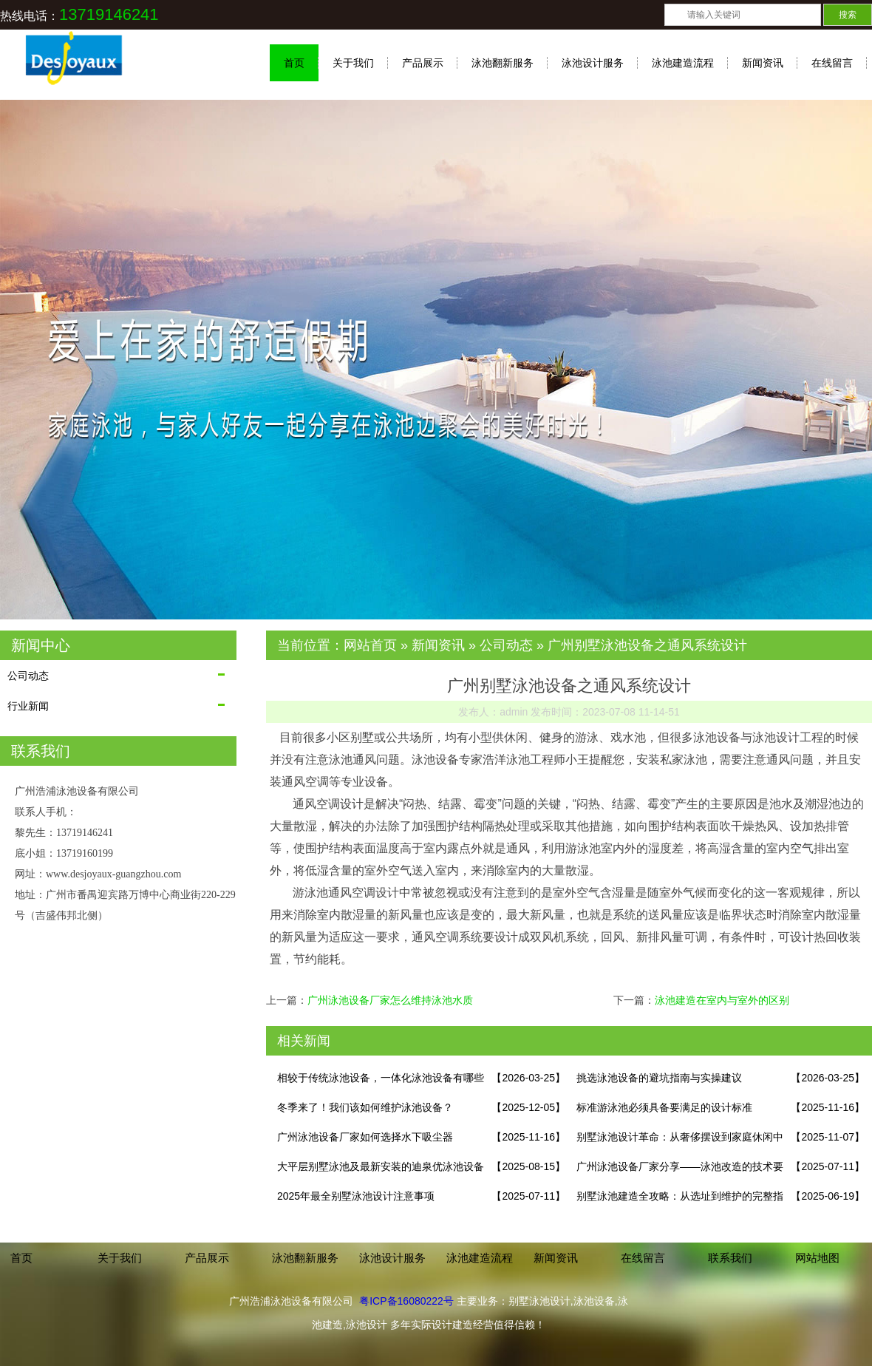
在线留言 (832, 63)
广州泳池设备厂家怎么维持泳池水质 (390, 1000)
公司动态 (28, 676)
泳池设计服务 (593, 63)
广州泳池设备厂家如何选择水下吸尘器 (365, 1137)
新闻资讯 (762, 63)
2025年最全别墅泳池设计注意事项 (356, 1196)
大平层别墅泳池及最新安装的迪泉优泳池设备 (380, 1166)
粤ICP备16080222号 (406, 1301)
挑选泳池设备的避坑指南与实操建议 (659, 1078)
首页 (294, 63)
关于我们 (353, 63)
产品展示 (422, 63)
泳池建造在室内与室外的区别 (722, 1000)
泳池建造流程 (683, 63)
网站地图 (817, 1257)
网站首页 (370, 645)
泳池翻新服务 (502, 63)
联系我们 (730, 1257)
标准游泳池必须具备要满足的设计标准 (664, 1107)
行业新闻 (28, 706)
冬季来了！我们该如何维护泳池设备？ (365, 1107)
